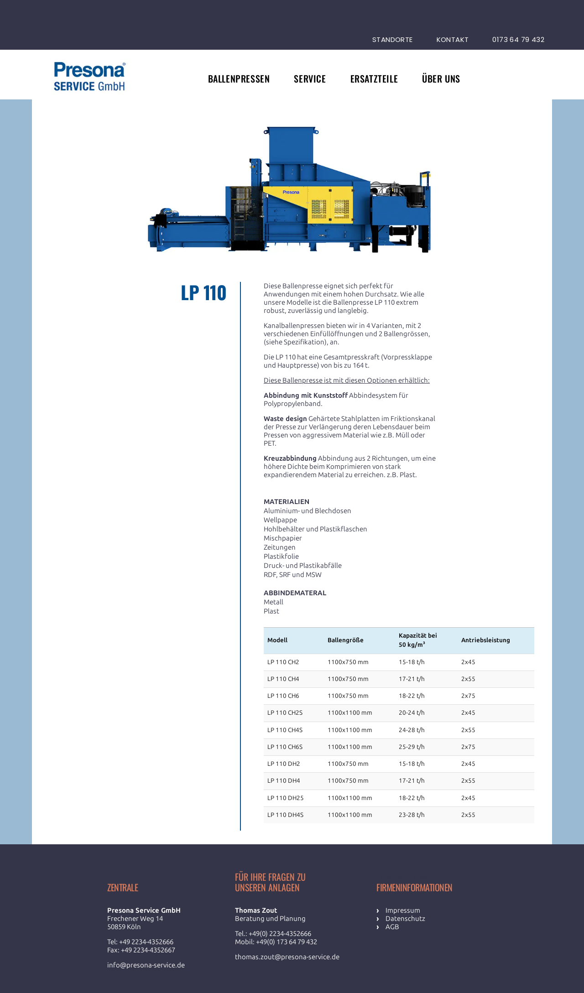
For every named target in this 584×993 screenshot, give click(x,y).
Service (310, 78)
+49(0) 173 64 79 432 (286, 942)
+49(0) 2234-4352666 (280, 934)
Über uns (441, 78)
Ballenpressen (239, 78)
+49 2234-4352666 (146, 942)
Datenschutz (405, 919)
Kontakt (453, 39)
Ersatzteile (374, 78)
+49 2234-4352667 (148, 950)
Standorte (392, 39)
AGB (392, 927)
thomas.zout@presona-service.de (287, 957)
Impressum (403, 910)
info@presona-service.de (146, 965)
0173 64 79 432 (518, 39)
